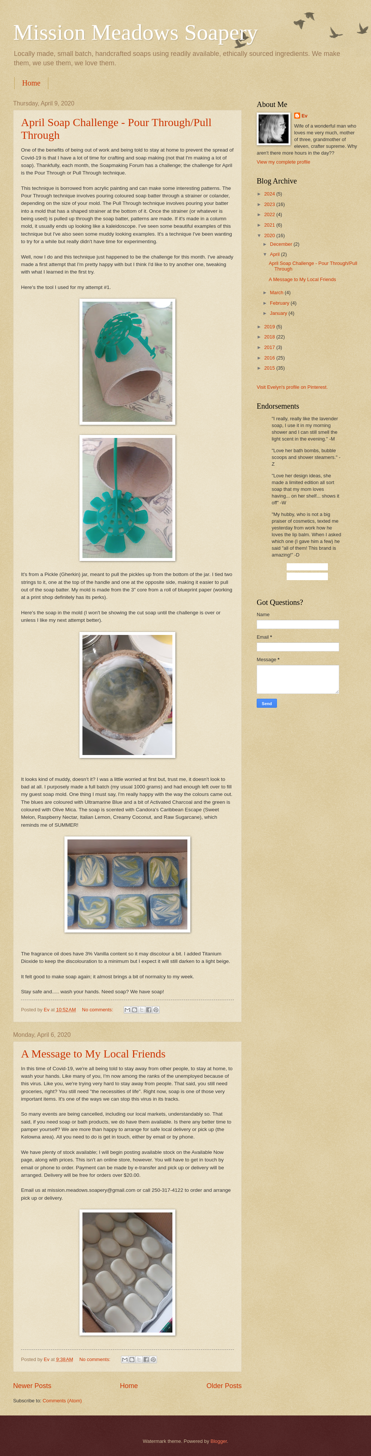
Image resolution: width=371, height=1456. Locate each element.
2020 (270, 235)
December (281, 244)
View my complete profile (283, 162)
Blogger (219, 1441)
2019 (270, 326)
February (280, 303)
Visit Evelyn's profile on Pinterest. (292, 387)
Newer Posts (32, 1386)
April (275, 254)
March (277, 292)
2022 (270, 214)
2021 (270, 225)
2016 (270, 358)
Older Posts (224, 1386)
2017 (270, 347)
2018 (270, 337)
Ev (305, 116)
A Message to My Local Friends (93, 1053)
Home (31, 83)
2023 (270, 204)
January (279, 313)
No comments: (98, 1009)
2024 (270, 194)
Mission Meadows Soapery (135, 32)
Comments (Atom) (62, 1400)
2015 (270, 368)
